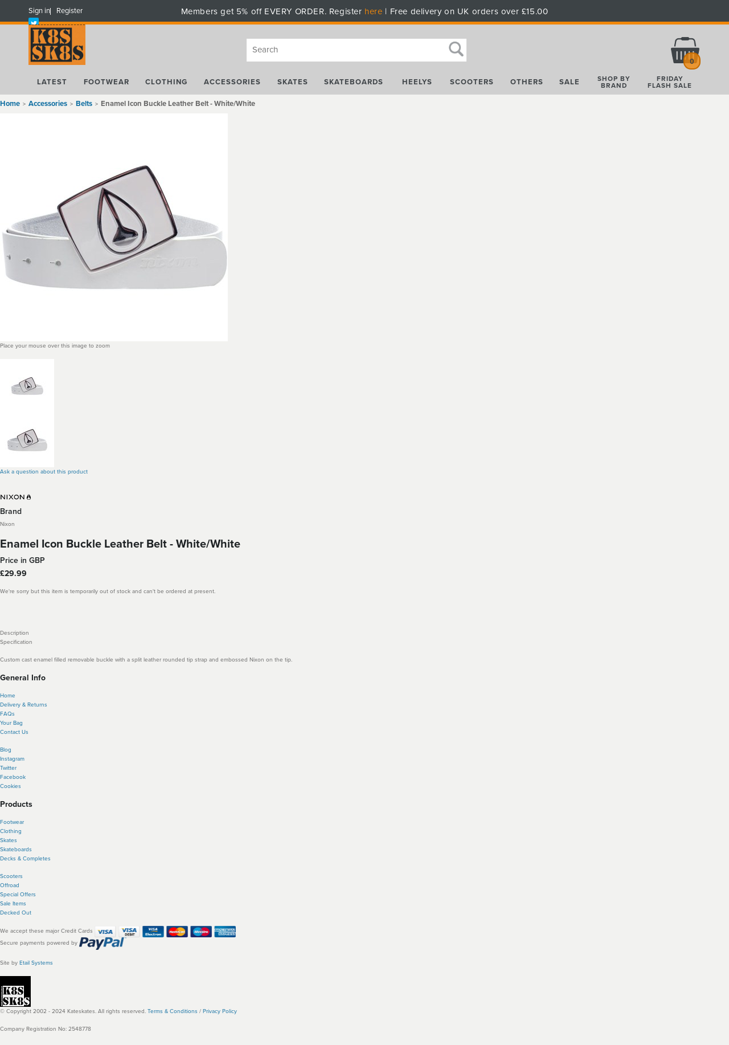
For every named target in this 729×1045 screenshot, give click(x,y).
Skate (7, 849)
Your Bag (11, 723)
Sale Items (13, 903)
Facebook (13, 777)
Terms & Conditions (173, 1011)
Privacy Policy (220, 1011)
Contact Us (14, 732)
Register (69, 10)
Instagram (12, 759)
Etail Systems (36, 963)
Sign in (39, 10)
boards (23, 849)
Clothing (11, 831)
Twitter (8, 768)
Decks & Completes (25, 858)
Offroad (9, 885)
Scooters (11, 876)
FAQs (7, 714)
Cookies (10, 786)
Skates (8, 840)
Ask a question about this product (44, 471)
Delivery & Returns (23, 704)
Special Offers (18, 894)
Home (10, 103)
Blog (5, 749)
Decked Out (15, 912)
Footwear (12, 822)
